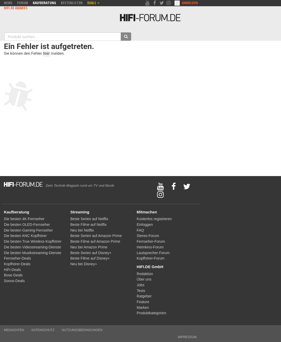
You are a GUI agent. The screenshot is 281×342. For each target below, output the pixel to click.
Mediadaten (14, 330)
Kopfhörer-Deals (17, 264)
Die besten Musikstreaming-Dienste (32, 253)
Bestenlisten (72, 2)
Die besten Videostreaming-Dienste (32, 247)
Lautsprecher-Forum (153, 253)
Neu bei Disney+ (83, 264)
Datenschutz (42, 330)
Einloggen (145, 224)
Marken (143, 307)
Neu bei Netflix (82, 230)
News (8, 2)
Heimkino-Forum (150, 247)
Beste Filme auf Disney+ (90, 258)
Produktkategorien (151, 313)
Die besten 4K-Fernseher (24, 219)
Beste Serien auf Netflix (89, 219)
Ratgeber (144, 296)
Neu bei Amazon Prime (89, 247)
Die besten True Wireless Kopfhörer (33, 241)
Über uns (144, 279)
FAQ (140, 230)
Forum (22, 2)
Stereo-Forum (148, 236)
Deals (93, 2)
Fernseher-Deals (17, 258)
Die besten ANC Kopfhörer (25, 236)
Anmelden (190, 2)
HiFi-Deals (12, 270)
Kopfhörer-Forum (150, 258)
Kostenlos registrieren (154, 219)
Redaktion (145, 274)
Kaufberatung (44, 2)
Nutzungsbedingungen (82, 330)
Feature (143, 302)
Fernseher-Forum (151, 241)
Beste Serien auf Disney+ (90, 253)
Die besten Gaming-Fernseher (28, 230)
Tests (141, 291)
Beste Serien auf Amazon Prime (96, 236)
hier (46, 53)
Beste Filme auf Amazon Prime (95, 241)
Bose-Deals (13, 275)
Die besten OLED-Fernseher (27, 224)
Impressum (187, 337)
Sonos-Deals (14, 281)
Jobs (140, 285)
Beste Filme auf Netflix (88, 224)
